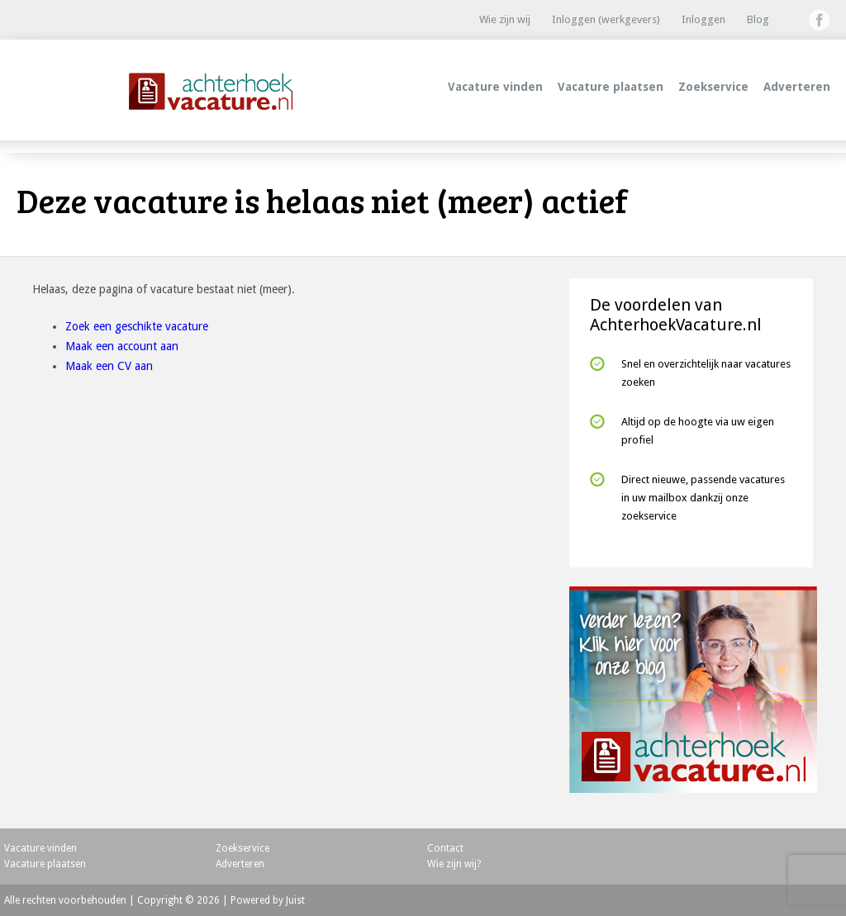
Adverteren (796, 86)
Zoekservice (713, 86)
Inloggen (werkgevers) (606, 19)
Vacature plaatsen (610, 86)
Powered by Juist (268, 900)
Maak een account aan (121, 346)
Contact (445, 848)
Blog (758, 19)
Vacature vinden (495, 86)
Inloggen (703, 19)
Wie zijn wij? (454, 864)
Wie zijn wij (504, 19)
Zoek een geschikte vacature (136, 326)
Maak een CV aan (109, 366)
